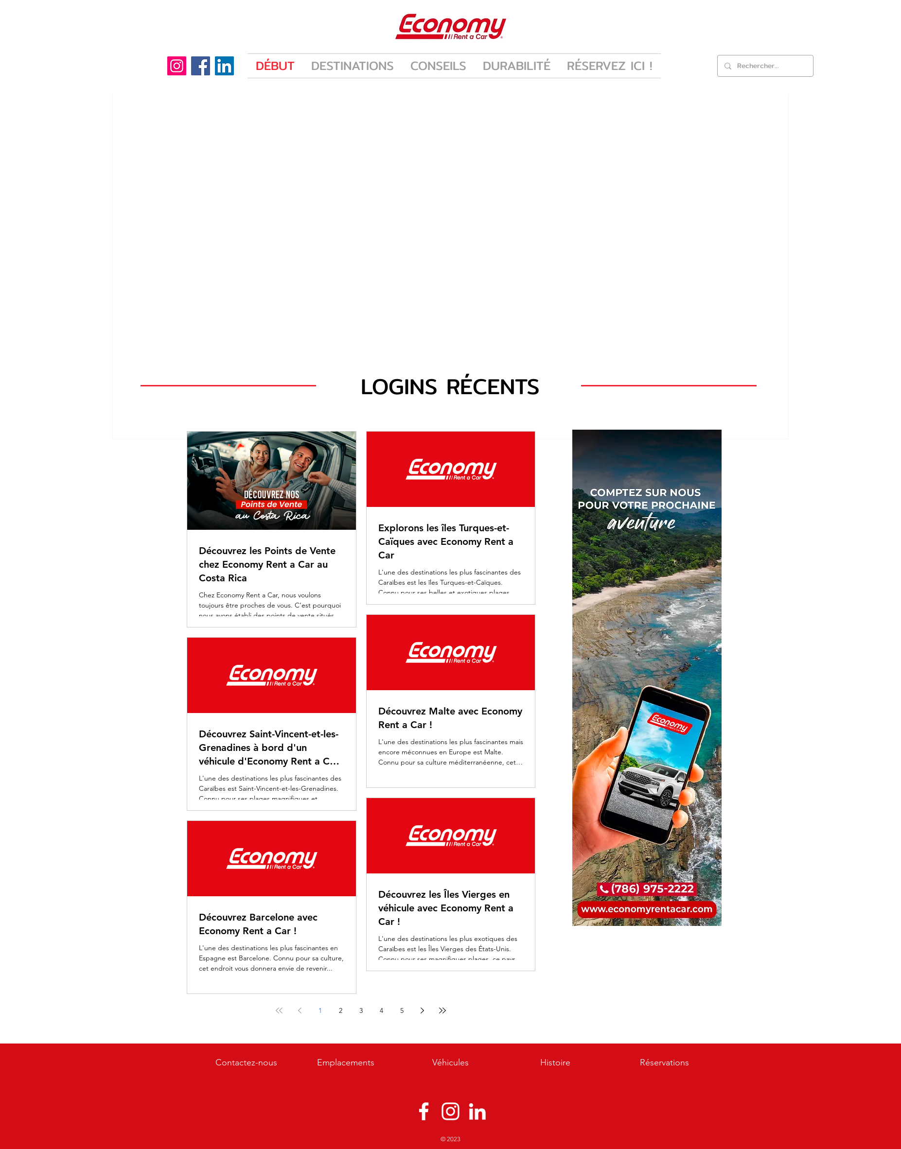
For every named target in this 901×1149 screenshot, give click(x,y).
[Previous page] (299, 1010)
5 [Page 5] (402, 1010)
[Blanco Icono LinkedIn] (477, 1111)
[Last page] (442, 1010)
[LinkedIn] (224, 65)
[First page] (279, 1010)
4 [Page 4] (381, 1010)
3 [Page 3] (361, 1010)
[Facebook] (200, 65)
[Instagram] (176, 65)
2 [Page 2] (340, 1010)
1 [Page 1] (320, 1010)
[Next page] (422, 1010)
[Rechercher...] (765, 65)
